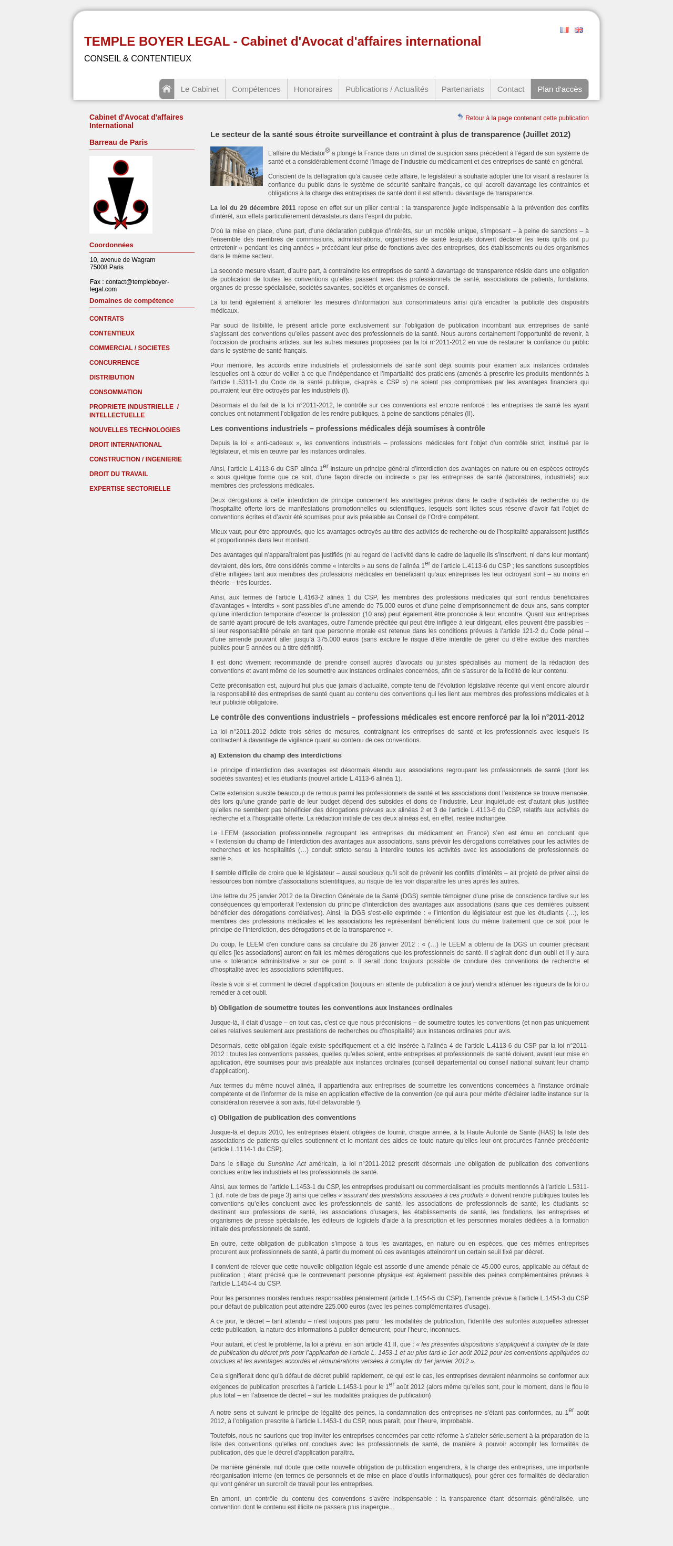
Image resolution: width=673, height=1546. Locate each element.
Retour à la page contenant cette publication (522, 117)
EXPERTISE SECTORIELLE (129, 488)
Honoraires (313, 89)
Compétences (256, 89)
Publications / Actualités (387, 89)
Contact (511, 89)
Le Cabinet (200, 89)
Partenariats (463, 89)
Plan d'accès (559, 89)
